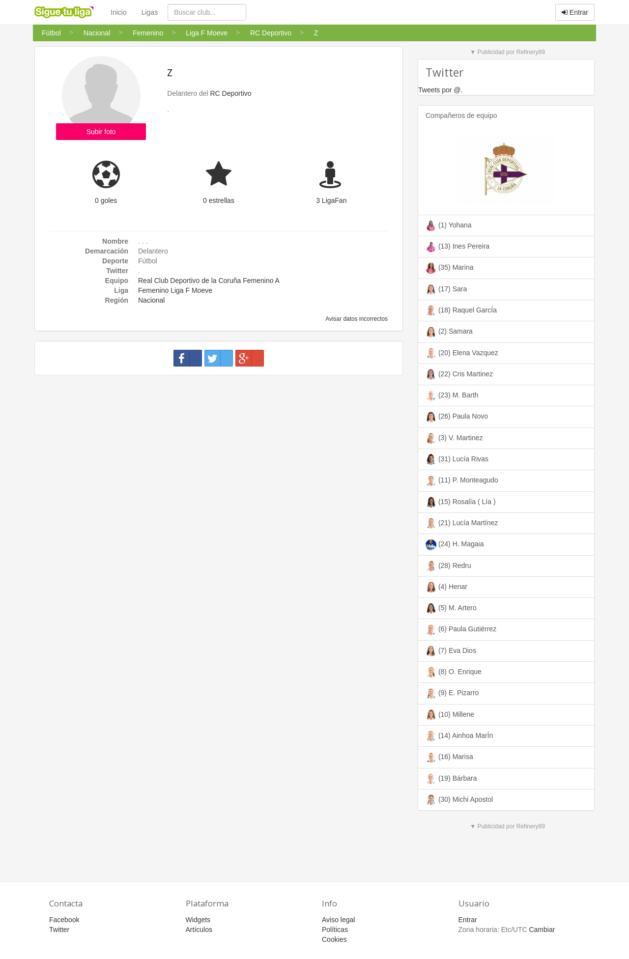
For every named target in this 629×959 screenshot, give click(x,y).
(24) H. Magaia (455, 544)
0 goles (106, 200)
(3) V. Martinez (454, 438)
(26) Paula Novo (457, 417)
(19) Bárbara (451, 778)
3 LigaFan (331, 200)
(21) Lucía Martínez (462, 523)
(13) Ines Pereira (457, 246)
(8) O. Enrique (454, 672)
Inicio (119, 12)
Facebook (64, 920)
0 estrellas (218, 200)
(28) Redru (448, 566)
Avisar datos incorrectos (356, 318)
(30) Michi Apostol (459, 799)
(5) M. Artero (451, 608)
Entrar (575, 12)
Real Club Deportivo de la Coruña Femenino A (209, 280)
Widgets (198, 920)
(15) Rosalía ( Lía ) (461, 502)
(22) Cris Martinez (459, 374)
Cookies (334, 939)
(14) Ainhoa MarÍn (459, 736)
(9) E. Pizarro (452, 693)
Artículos (199, 929)
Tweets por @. (440, 90)
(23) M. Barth (452, 395)
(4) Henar (446, 587)
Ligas (150, 12)
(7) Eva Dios (451, 651)
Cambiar (542, 929)
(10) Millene (450, 714)
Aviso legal (338, 920)
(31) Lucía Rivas (457, 459)
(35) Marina (449, 268)
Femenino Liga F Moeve (175, 290)
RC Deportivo (231, 93)
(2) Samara (449, 332)
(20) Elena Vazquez (462, 353)
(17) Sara (446, 289)
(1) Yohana (449, 225)
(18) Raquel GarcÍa (461, 310)
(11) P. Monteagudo (462, 481)
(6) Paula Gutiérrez (461, 629)
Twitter (59, 929)
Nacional (151, 300)
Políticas (335, 929)
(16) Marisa (449, 757)
